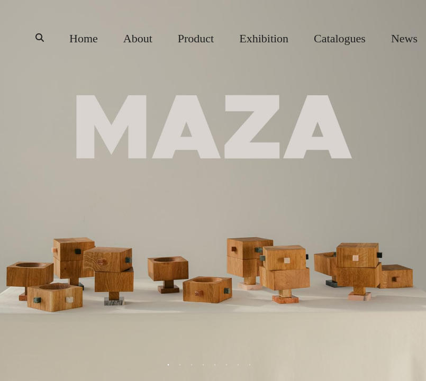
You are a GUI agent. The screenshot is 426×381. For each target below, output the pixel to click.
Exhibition (263, 38)
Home (83, 38)
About (137, 38)
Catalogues (340, 38)
